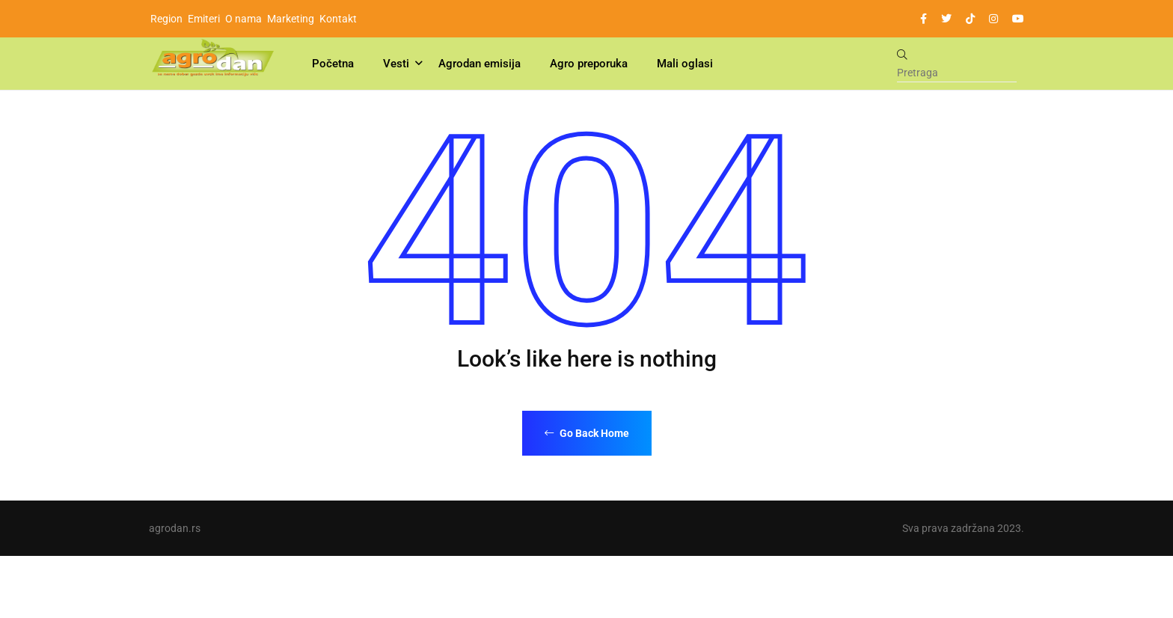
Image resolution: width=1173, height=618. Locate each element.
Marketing (290, 19)
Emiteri (204, 19)
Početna (333, 63)
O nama (243, 19)
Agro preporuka (589, 63)
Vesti (396, 63)
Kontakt (338, 19)
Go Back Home (587, 433)
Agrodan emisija (479, 63)
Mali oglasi (685, 63)
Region (166, 19)
